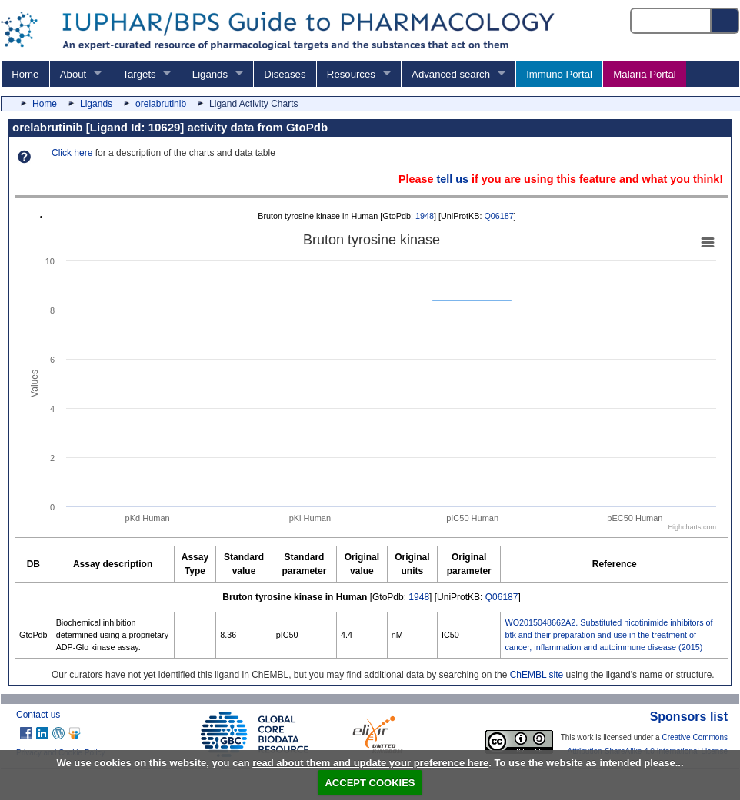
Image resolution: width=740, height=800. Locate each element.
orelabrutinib (160, 103)
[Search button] (725, 21)
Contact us (38, 714)
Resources (351, 74)
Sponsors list (689, 716)
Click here (72, 153)
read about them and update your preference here (370, 762)
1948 (424, 216)
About (73, 74)
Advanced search (451, 74)
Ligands (210, 74)
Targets (138, 74)
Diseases (284, 74)
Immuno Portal (559, 74)
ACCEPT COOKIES (370, 782)
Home (25, 74)
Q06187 (498, 216)
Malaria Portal (644, 74)
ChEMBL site (537, 674)
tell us (452, 179)
